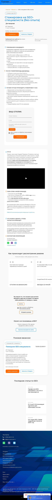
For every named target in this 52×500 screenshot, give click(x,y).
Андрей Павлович (12, 240)
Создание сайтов (7, 462)
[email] (20, 120)
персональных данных (24, 308)
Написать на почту (11, 245)
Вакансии (14, 9)
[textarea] (20, 125)
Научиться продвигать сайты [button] (26, 329)
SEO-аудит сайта (7, 458)
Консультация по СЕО (9, 465)
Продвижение (7, 454)
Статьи (40, 2)
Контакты (48, 2)
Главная (8, 9)
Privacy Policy (30, 491)
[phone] (20, 116)
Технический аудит (8, 460)
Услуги (18, 2)
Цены (25, 2)
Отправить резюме (26, 312)
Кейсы (4, 479)
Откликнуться (20, 136)
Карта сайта (6, 474)
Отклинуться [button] (12, 34)
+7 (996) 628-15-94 (8, 437)
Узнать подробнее (12, 371)
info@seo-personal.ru (9, 439)
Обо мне (32, 2)
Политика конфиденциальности (12, 467)
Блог (4, 472)
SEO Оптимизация (8, 456)
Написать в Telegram (26, 34)
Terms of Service (38, 491)
